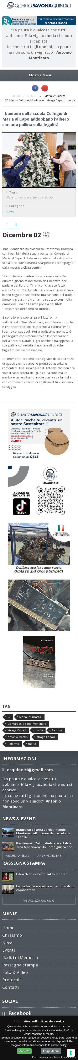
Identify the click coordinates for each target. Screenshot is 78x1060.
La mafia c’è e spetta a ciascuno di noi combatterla (45, 888)
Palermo (13, 744)
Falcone (57, 730)
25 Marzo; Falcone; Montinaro (24, 100)
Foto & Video (15, 972)
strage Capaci (56, 100)
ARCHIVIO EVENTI (49, 855)
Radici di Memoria (20, 957)
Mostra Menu (39, 75)
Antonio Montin (18, 737)
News (10, 212)
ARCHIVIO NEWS (17, 855)
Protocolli (11, 980)
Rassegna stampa (20, 965)
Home (8, 928)
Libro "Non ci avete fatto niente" (41, 874)
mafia (71, 100)
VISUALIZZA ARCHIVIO (38, 900)
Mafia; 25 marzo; (55, 96)
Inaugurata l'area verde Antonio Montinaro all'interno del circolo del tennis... (43, 833)
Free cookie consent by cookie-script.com (54, 1057)
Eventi (8, 950)
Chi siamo (12, 935)
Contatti (10, 987)
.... (40, 96)
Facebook (20, 1013)
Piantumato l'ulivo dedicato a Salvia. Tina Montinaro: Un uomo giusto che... (45, 845)
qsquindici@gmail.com (30, 770)
